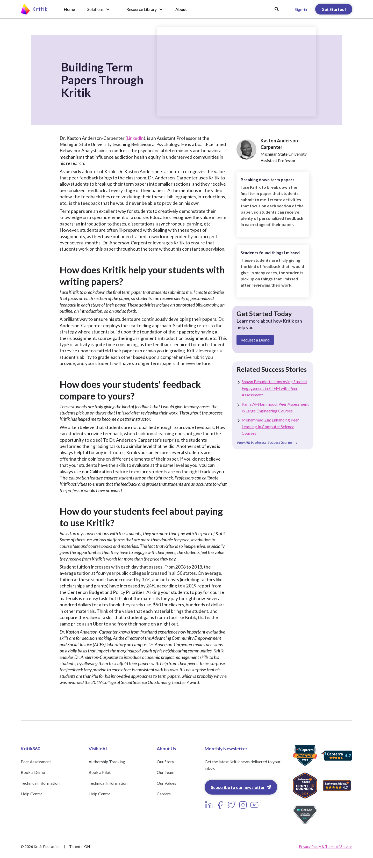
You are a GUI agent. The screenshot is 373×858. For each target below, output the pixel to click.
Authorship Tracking (107, 761)
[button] (98, 9)
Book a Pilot (100, 772)
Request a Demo (255, 339)
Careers (164, 793)
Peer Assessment (36, 761)
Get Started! (333, 9)
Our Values (166, 783)
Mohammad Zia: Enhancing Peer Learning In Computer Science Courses (270, 426)
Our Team (165, 772)
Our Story (165, 761)
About (181, 9)
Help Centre (31, 793)
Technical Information (40, 783)
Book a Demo (33, 772)
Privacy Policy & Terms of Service (325, 846)
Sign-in (301, 9)
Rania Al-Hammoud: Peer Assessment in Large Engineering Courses (275, 407)
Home (69, 9)
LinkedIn (135, 138)
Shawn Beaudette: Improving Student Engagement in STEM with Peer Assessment (274, 388)
